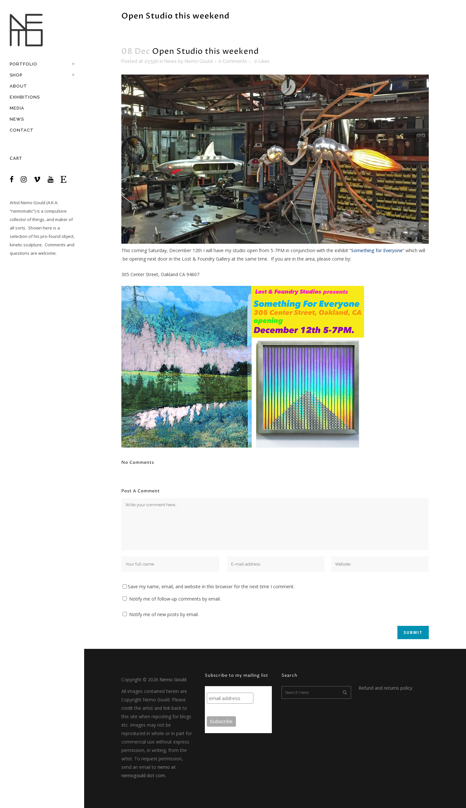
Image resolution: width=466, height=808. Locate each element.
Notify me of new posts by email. (164, 614)
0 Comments (232, 61)
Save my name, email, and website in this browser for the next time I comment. (211, 586)
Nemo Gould (33, 202)
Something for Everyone (377, 250)
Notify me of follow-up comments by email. (175, 599)
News (170, 61)
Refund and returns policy (385, 688)
